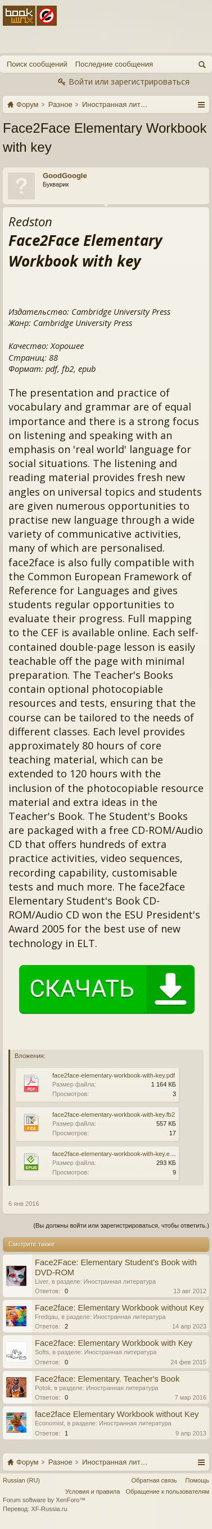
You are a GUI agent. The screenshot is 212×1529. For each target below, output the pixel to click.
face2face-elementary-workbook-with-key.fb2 (113, 1114)
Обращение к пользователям (167, 1491)
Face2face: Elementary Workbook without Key (119, 1307)
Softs (42, 1352)
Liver (41, 1281)
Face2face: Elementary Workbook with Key (113, 1343)
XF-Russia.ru (49, 1508)
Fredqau (46, 1316)
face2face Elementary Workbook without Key (117, 1414)
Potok (43, 1388)
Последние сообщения (114, 64)
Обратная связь (154, 1480)
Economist (49, 1423)
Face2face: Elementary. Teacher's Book (107, 1378)
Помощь (198, 1480)
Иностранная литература (120, 1281)
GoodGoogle (65, 175)
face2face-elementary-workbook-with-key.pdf (113, 1075)
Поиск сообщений (37, 64)
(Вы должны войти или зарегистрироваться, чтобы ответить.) (121, 1225)
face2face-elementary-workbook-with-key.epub (116, 1153)
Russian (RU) (21, 1480)
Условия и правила (92, 1491)
